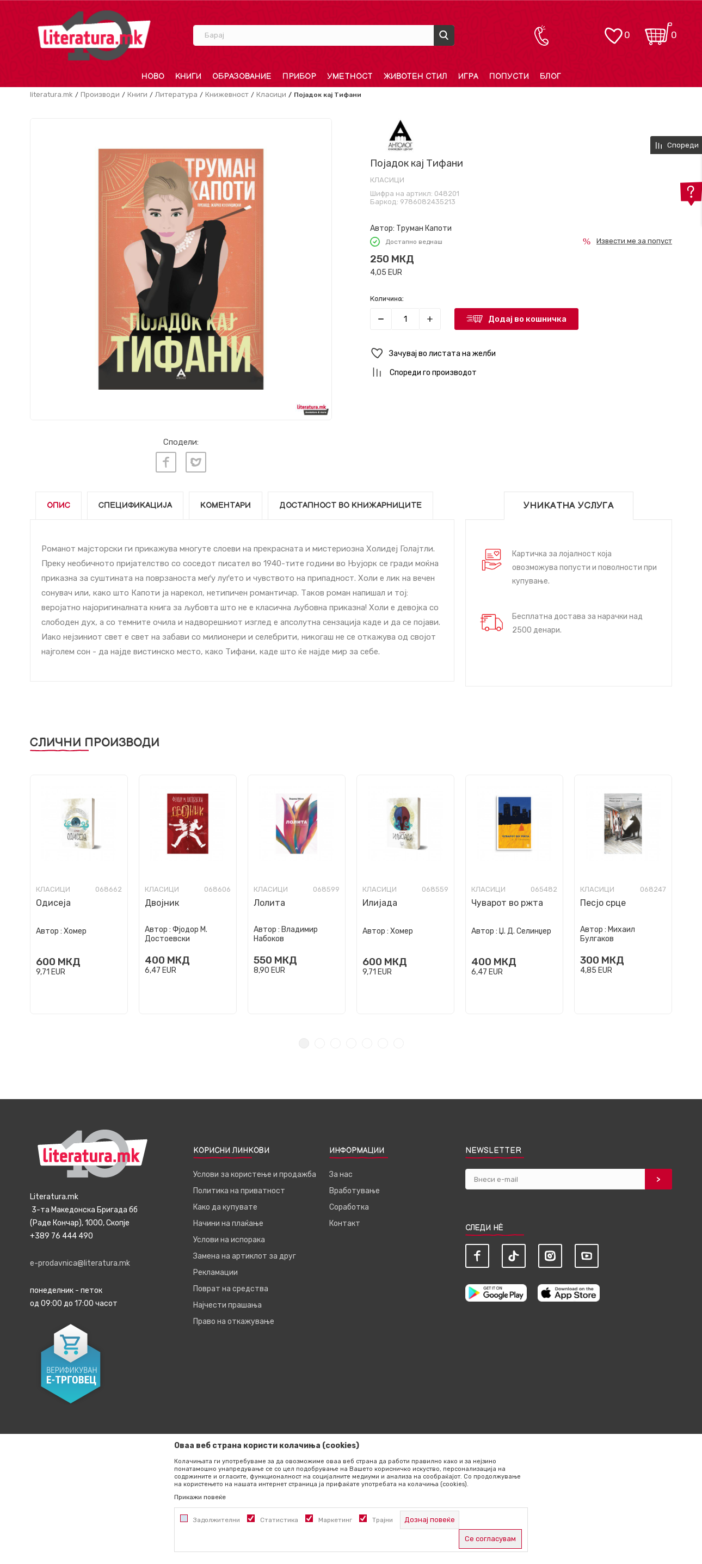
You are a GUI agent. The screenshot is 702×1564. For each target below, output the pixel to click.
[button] (521, 353)
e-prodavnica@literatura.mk (80, 1263)
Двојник (162, 902)
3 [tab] (335, 1043)
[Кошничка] (658, 30)
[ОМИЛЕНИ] (613, 30)
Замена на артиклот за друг (244, 1256)
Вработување (354, 1190)
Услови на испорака (229, 1239)
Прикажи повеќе (200, 1497)
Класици (271, 94)
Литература (176, 94)
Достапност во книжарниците (350, 505)
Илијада (379, 902)
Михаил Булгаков (607, 934)
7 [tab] (398, 1043)
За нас (341, 1174)
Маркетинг (335, 1520)
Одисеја (53, 902)
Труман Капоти (424, 228)
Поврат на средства (230, 1288)
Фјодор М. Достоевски (176, 934)
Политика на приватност (239, 1190)
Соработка (349, 1207)
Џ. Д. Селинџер (525, 931)
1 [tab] (304, 1043)
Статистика (279, 1520)
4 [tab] (351, 1043)
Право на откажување (233, 1321)
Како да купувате (225, 1207)
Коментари (225, 505)
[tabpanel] (79, 894)
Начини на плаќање (228, 1223)
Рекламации (215, 1272)
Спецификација (135, 505)
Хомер (75, 931)
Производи (100, 94)
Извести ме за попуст (634, 241)
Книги (137, 94)
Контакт (344, 1223)
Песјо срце (603, 902)
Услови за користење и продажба (254, 1174)
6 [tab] (383, 1043)
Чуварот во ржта (507, 902)
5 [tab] (367, 1043)
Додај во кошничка (527, 319)
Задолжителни (216, 1520)
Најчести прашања (227, 1305)
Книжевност (227, 94)
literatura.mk (51, 94)
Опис (58, 505)
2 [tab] (320, 1043)
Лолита (269, 902)
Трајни (382, 1520)
